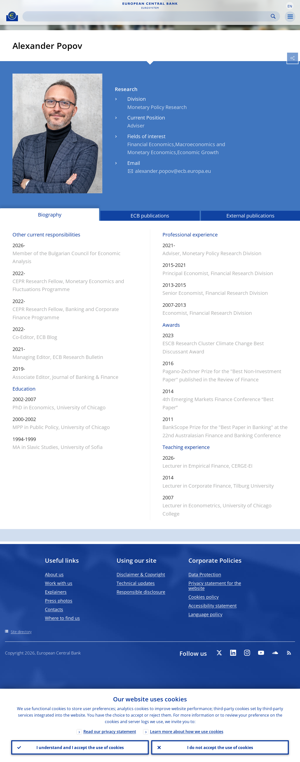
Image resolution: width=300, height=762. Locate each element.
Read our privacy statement (109, 731)
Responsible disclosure (141, 592)
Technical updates (136, 583)
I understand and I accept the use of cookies (80, 747)
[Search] (147, 16)
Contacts (54, 609)
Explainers (56, 592)
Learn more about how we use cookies (186, 731)
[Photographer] (98, 189)
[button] (290, 5)
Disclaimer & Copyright (141, 574)
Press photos (58, 601)
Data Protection (204, 574)
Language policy (205, 614)
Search (273, 16)
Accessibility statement (212, 606)
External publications (250, 215)
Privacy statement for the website (214, 585)
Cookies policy (203, 597)
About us (54, 574)
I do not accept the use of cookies (220, 747)
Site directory (21, 631)
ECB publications (150, 215)
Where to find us (62, 618)
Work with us (58, 583)
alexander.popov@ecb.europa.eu (173, 171)
